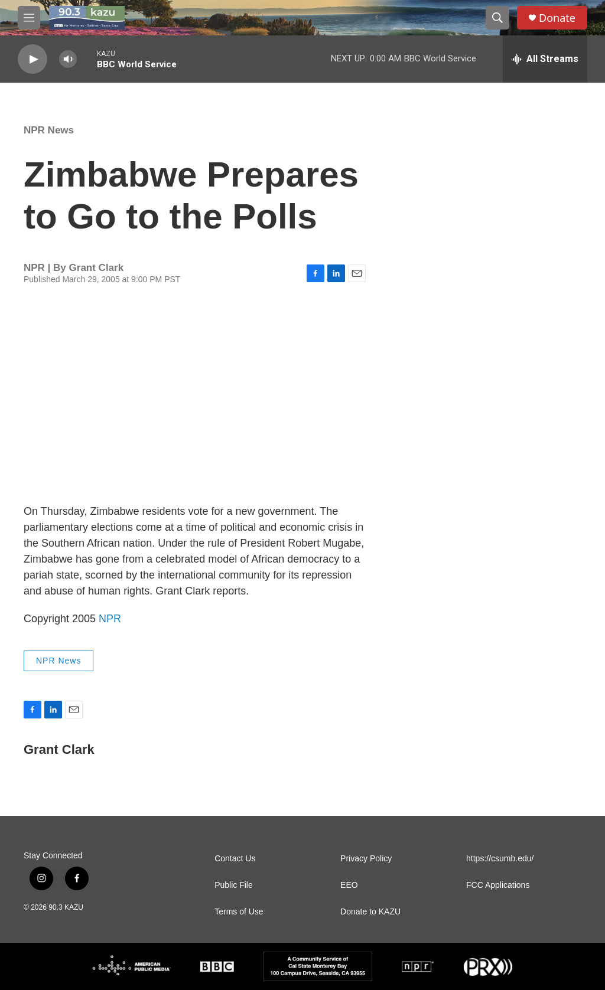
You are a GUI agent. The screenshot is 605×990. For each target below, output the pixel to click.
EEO (349, 885)
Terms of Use (238, 911)
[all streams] (545, 59)
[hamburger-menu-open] (29, 18)
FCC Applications (497, 885)
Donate (557, 18)
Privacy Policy (366, 858)
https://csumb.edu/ (500, 858)
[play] (32, 59)
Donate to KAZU (370, 911)
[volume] (68, 59)
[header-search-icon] (497, 18)
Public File (233, 885)
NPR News (49, 130)
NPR (110, 619)
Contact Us (234, 858)
